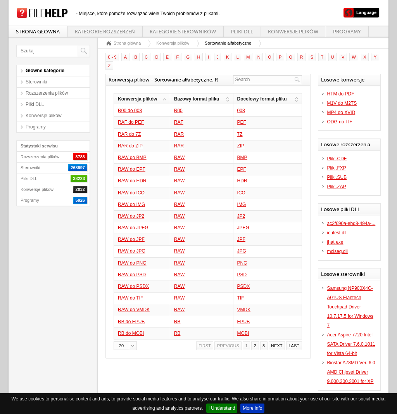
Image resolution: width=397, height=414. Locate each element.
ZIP (241, 146)
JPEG (243, 227)
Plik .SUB (337, 177)
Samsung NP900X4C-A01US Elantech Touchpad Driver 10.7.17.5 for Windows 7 (350, 307)
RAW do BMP (132, 157)
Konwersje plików (293, 32)
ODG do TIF (339, 122)
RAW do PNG (132, 263)
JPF (241, 239)
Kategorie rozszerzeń (105, 32)
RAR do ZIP (130, 146)
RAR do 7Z (129, 134)
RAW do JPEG (133, 227)
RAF (178, 122)
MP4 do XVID (341, 112)
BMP (242, 157)
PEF (241, 122)
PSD (242, 274)
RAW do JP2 (131, 216)
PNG (242, 263)
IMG (241, 204)
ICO (241, 193)
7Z (240, 134)
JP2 (241, 216)
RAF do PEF (131, 122)
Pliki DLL (242, 32)
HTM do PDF (340, 94)
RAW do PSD (132, 274)
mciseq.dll (337, 251)
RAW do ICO (131, 193)
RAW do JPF (131, 239)
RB (177, 321)
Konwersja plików (172, 43)
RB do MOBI (131, 333)
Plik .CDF (337, 158)
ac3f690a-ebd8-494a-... (351, 223)
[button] (125, 345)
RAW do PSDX (133, 286)
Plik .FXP (336, 168)
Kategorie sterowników (183, 32)
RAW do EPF (131, 169)
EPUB (243, 321)
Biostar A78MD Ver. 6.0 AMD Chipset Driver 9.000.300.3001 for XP (351, 372)
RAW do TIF (130, 298)
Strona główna (38, 32)
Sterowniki (36, 82)
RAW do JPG (131, 251)
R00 (178, 110)
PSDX (243, 286)
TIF (240, 298)
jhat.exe (335, 242)
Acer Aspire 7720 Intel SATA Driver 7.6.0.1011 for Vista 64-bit (351, 344)
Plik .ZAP (336, 186)
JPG (241, 251)
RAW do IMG (131, 204)
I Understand (222, 408)
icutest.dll (337, 233)
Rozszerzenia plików (47, 93)
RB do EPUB (131, 321)
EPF (241, 169)
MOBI (243, 333)
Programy (347, 32)
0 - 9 (112, 57)
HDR (242, 181)
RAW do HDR (132, 181)
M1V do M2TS (342, 103)
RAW (179, 157)
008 (241, 110)
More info (252, 408)
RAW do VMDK (134, 309)
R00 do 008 (130, 110)
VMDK (244, 309)
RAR (179, 134)
